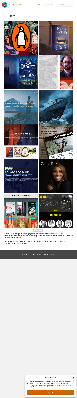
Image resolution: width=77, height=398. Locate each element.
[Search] (66, 4)
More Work (38, 230)
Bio (44, 5)
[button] (73, 378)
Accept (50, 392)
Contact (50, 5)
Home (38, 5)
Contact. (52, 254)
